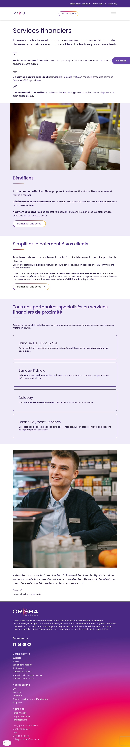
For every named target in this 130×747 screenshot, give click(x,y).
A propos (19, 709)
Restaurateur (19, 668)
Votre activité (21, 654)
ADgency (112, 3)
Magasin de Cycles (22, 671)
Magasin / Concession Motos (27, 675)
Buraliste (17, 657)
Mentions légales (21, 729)
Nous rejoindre (20, 719)
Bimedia (17, 692)
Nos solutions (21, 685)
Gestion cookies (21, 735)
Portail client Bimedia (79, 3)
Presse (16, 661)
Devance (17, 695)
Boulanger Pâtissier (22, 664)
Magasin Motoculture (23, 678)
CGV (15, 732)
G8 (14, 688)
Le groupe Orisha (21, 716)
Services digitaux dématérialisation (30, 699)
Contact (121, 60)
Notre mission (19, 712)
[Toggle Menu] (113, 13)
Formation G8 (99, 3)
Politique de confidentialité (26, 739)
